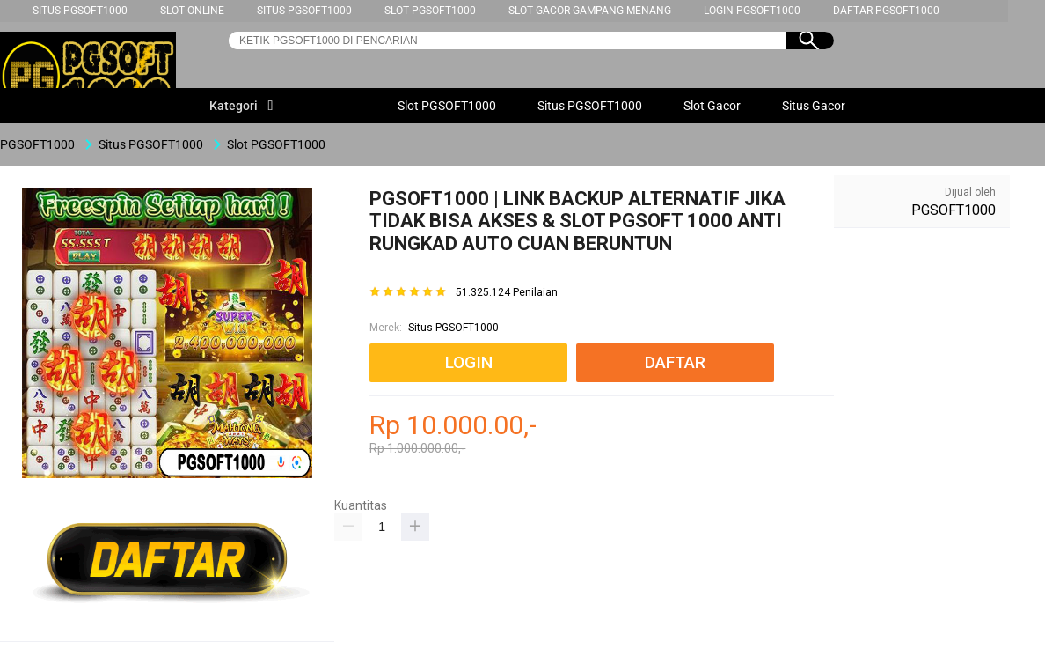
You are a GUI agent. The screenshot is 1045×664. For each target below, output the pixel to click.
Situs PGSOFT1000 (80, 10)
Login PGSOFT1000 (752, 10)
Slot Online (192, 10)
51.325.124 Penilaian (507, 293)
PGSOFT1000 (953, 210)
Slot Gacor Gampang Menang (589, 10)
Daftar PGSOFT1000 (886, 10)
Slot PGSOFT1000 (430, 10)
